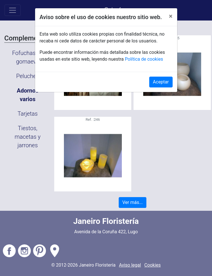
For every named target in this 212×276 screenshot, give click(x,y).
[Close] (170, 16)
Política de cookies (144, 59)
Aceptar (161, 82)
